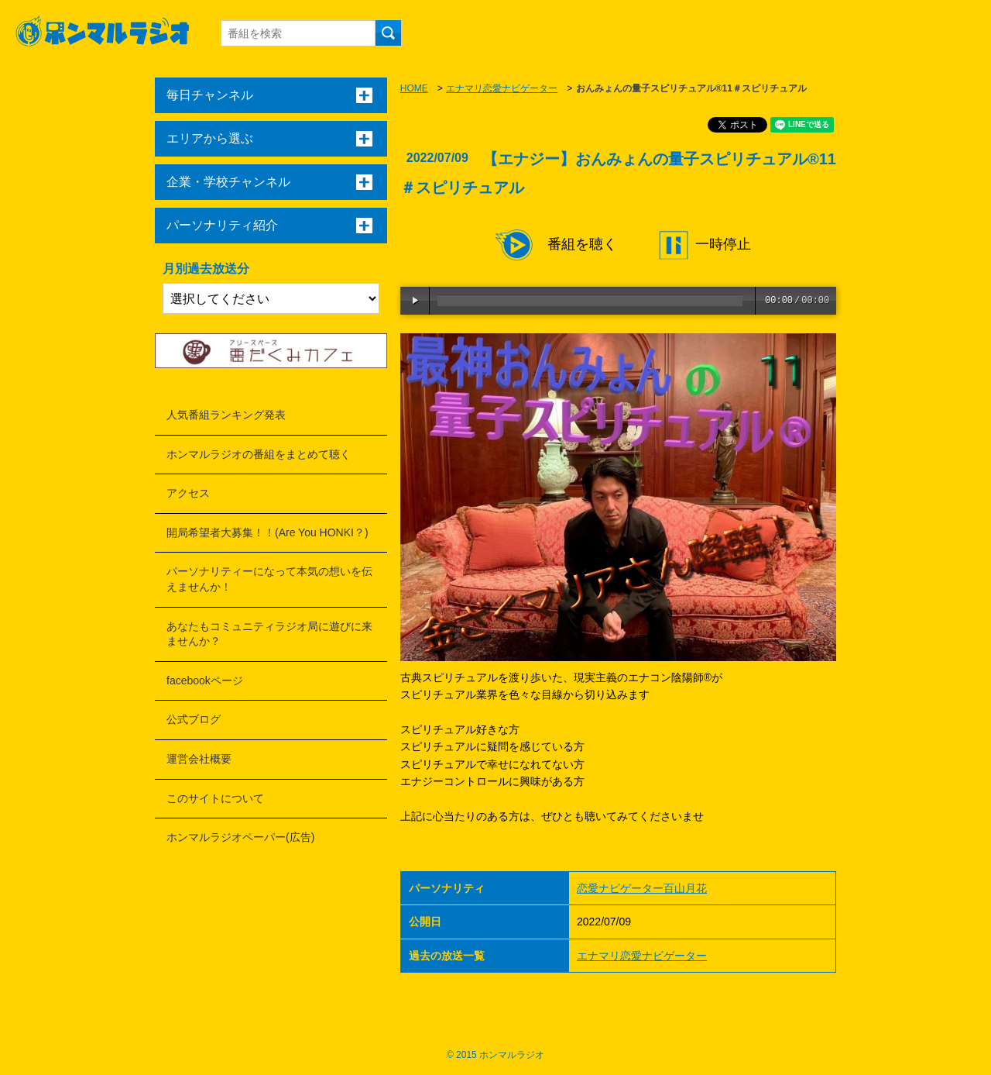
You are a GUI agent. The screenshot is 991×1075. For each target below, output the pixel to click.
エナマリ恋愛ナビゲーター (501, 88)
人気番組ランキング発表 (226, 414)
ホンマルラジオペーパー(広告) (240, 837)
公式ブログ (193, 719)
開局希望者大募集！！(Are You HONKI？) (267, 532)
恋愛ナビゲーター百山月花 (642, 888)
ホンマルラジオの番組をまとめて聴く (258, 454)
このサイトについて (215, 798)
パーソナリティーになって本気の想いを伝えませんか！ (269, 579)
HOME (414, 88)
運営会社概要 (198, 759)
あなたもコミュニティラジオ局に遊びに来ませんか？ (269, 634)
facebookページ (204, 680)
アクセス (188, 493)
